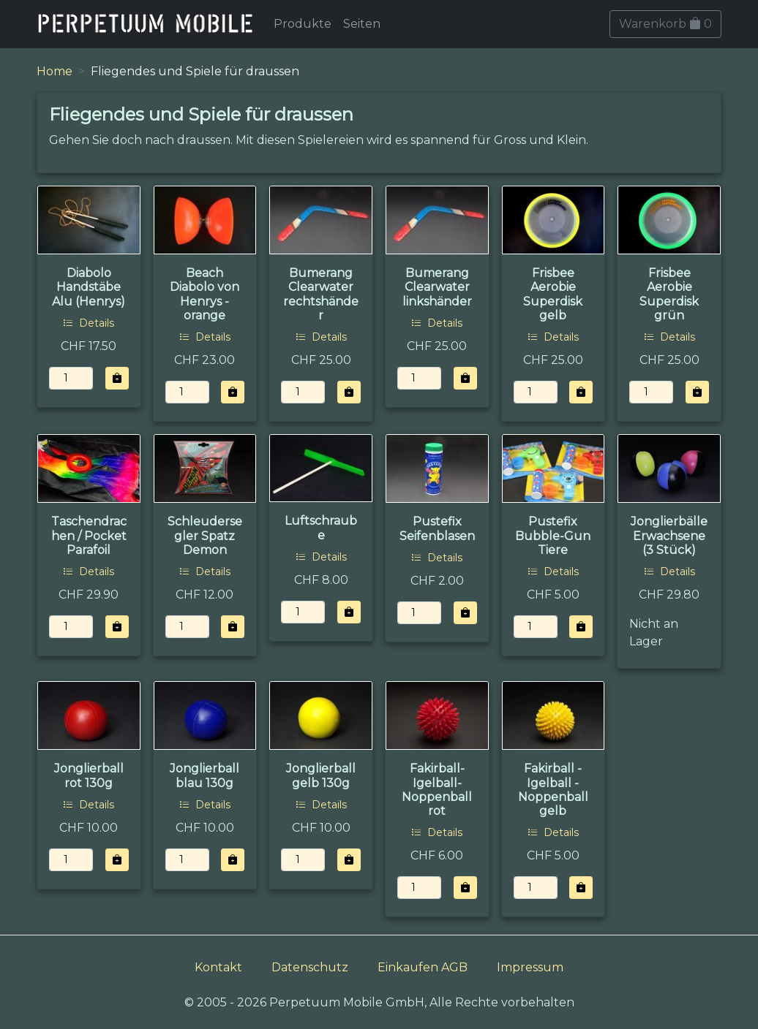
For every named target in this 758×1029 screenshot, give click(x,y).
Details (88, 323)
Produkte (302, 24)
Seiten (361, 24)
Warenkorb (665, 24)
